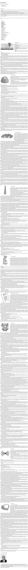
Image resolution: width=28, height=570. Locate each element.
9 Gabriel (12, 503)
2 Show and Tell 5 (3, 22)
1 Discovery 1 (2, 21)
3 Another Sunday (18, 132)
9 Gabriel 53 (2, 26)
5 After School (13, 256)
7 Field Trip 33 (2, 25)
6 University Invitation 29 (3, 24)
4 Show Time (13, 186)
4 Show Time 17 (2, 23)
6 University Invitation (14, 293)
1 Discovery (17, 42)
